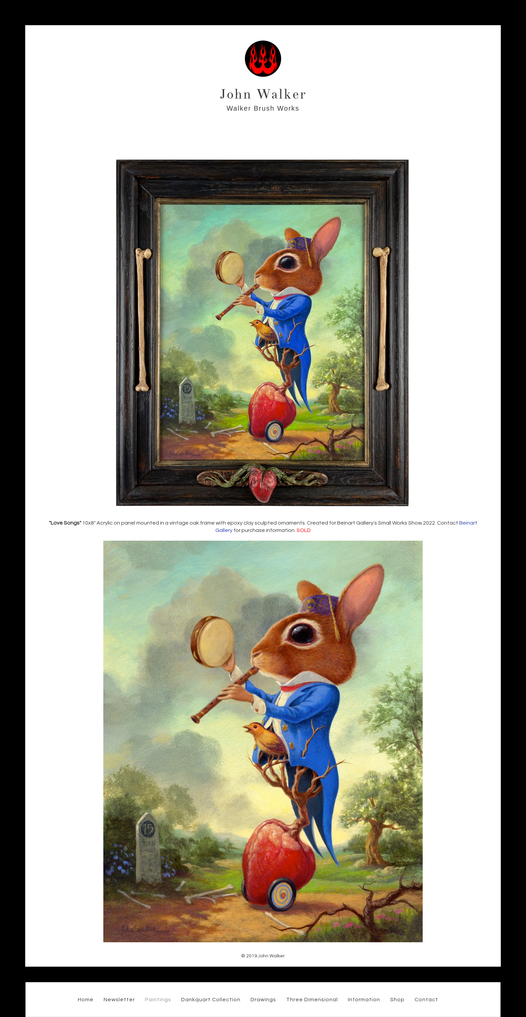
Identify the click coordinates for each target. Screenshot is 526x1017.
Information (364, 999)
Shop (397, 999)
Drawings (263, 999)
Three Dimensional (312, 999)
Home (86, 999)
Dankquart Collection (211, 999)
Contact (426, 999)
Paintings (158, 999)
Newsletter (119, 999)
